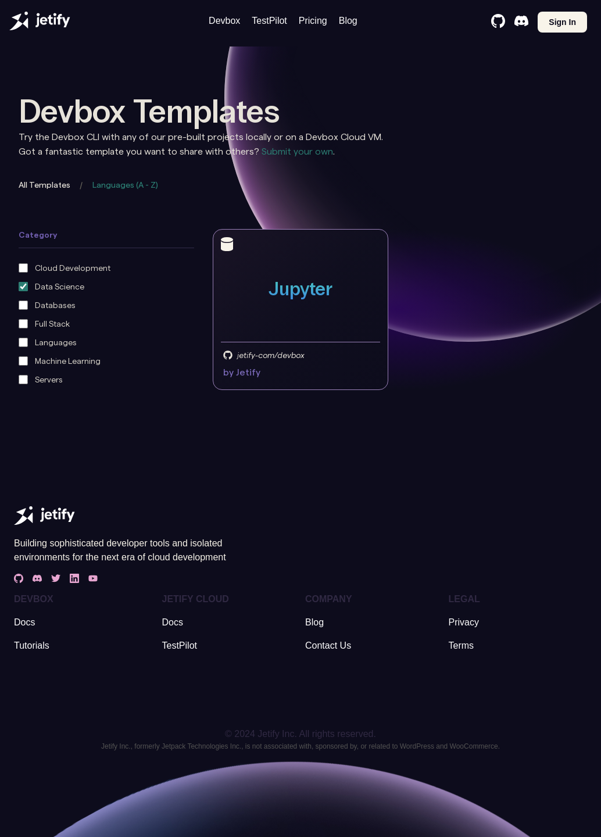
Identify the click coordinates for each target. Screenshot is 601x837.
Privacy (464, 622)
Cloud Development (72, 268)
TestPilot (179, 645)
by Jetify (241, 372)
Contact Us (328, 645)
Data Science (59, 286)
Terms (461, 645)
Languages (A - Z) (125, 184)
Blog (314, 622)
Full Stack (52, 323)
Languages (56, 342)
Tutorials (31, 645)
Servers (49, 379)
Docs (24, 622)
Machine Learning (68, 361)
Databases (55, 305)
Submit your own (297, 151)
